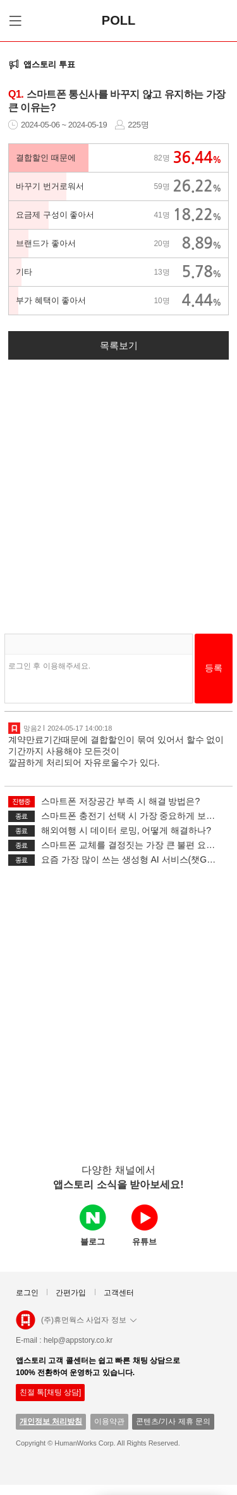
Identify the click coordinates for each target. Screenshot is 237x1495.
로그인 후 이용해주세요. (49, 666)
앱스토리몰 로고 (25, 1325)
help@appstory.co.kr (78, 1340)
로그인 (27, 1292)
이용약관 (109, 1421)
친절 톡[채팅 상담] (50, 1392)
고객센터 (119, 1292)
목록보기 (119, 345)
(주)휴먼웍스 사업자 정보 (89, 1319)
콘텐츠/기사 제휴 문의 (173, 1421)
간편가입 (71, 1292)
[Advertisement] (118, 491)
